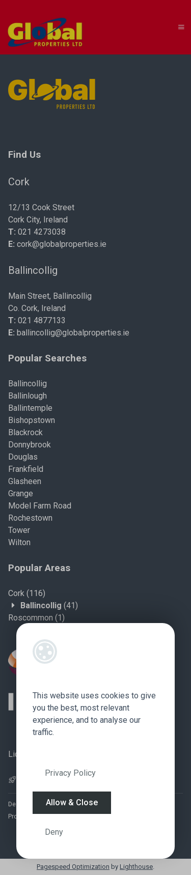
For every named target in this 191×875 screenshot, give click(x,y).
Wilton (19, 542)
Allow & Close (72, 802)
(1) (36, 618)
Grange (20, 493)
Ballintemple (30, 408)
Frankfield (25, 469)
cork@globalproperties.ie (61, 244)
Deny (54, 832)
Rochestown (30, 518)
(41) (49, 605)
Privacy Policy (70, 773)
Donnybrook (29, 444)
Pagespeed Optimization (73, 866)
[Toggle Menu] (181, 27)
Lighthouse (136, 866)
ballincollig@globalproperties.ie (73, 332)
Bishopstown (31, 420)
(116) (26, 593)
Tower (19, 530)
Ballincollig (27, 383)
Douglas (23, 457)
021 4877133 (42, 320)
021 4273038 (42, 232)
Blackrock (25, 432)
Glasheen (24, 481)
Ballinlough (27, 396)
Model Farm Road (39, 506)
